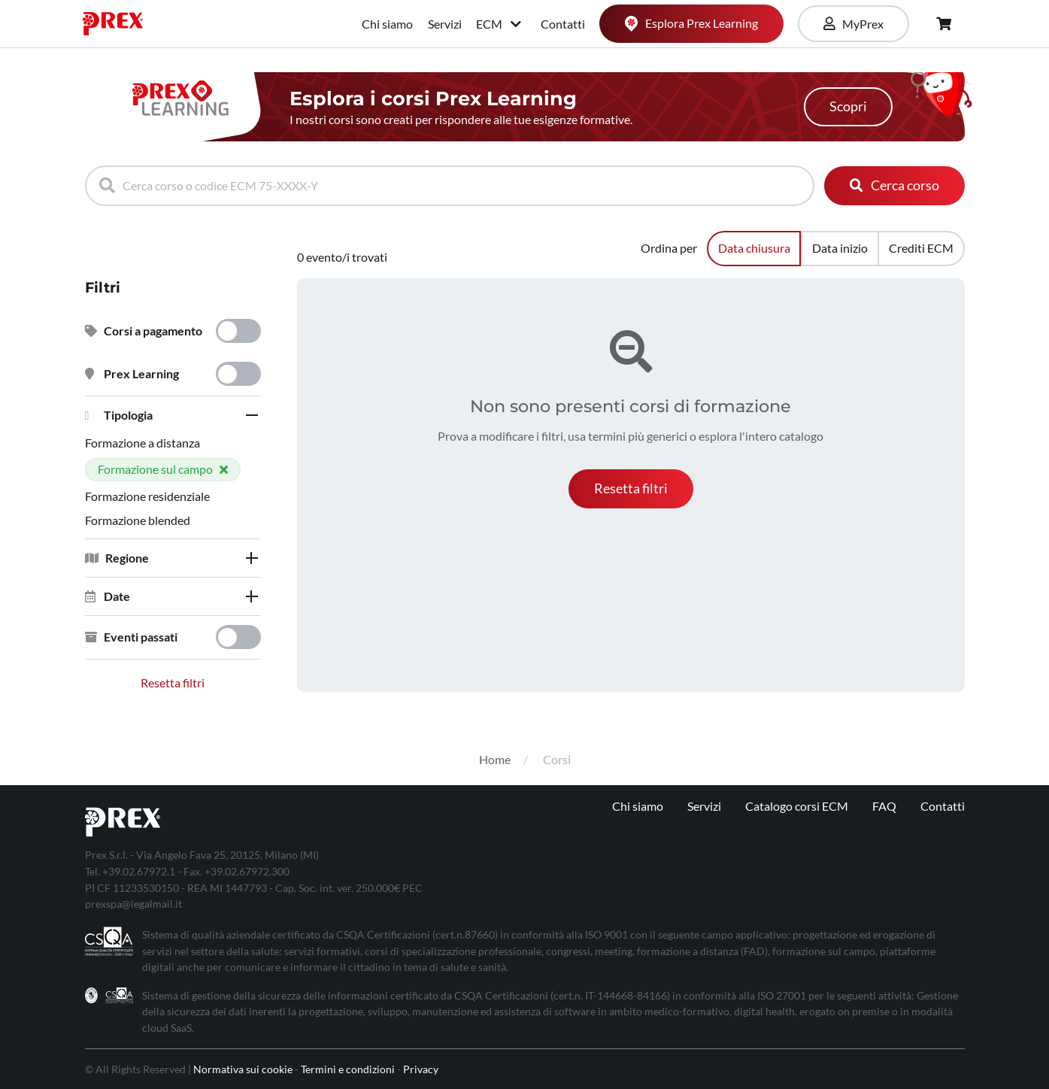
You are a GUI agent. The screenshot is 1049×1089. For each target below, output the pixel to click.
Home (495, 759)
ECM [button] (499, 24)
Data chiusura (754, 248)
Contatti (563, 24)
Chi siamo (387, 24)
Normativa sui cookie (243, 1069)
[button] (173, 415)
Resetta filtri (173, 682)
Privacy (420, 1069)
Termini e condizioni (348, 1069)
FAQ (884, 806)
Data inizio (840, 248)
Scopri (848, 106)
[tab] (173, 415)
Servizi (445, 24)
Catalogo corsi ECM (796, 806)
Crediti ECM (921, 248)
